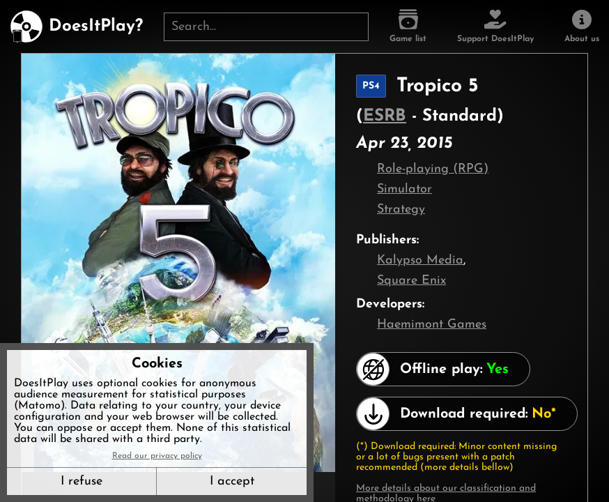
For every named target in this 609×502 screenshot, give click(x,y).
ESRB (384, 116)
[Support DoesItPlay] (495, 26)
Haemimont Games (431, 324)
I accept (232, 481)
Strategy (401, 209)
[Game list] (408, 26)
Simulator (404, 189)
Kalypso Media (420, 260)
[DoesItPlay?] (76, 26)
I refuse (81, 481)
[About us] (581, 26)
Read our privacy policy (157, 456)
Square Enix (411, 280)
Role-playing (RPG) (432, 169)
